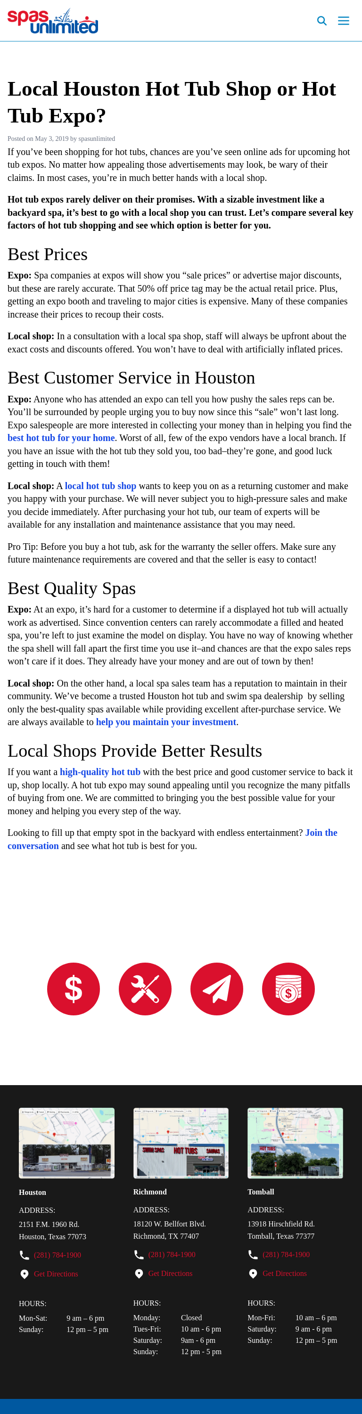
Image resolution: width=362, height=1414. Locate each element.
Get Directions (56, 1274)
